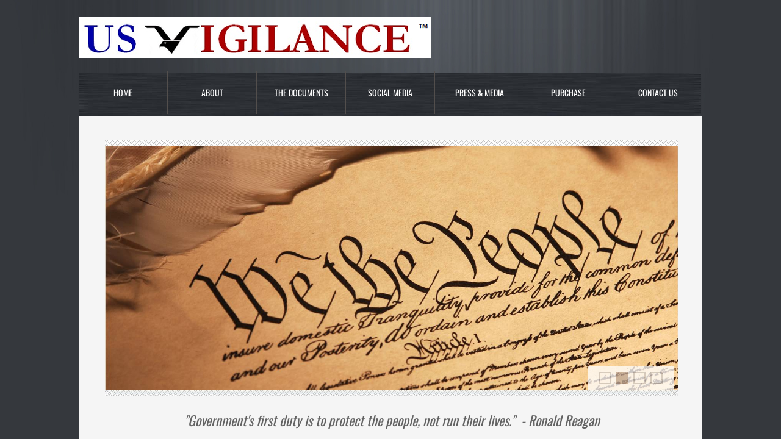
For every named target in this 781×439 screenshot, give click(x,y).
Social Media (390, 92)
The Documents (301, 92)
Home (122, 92)
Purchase (568, 92)
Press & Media (479, 92)
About (212, 92)
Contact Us (658, 92)
